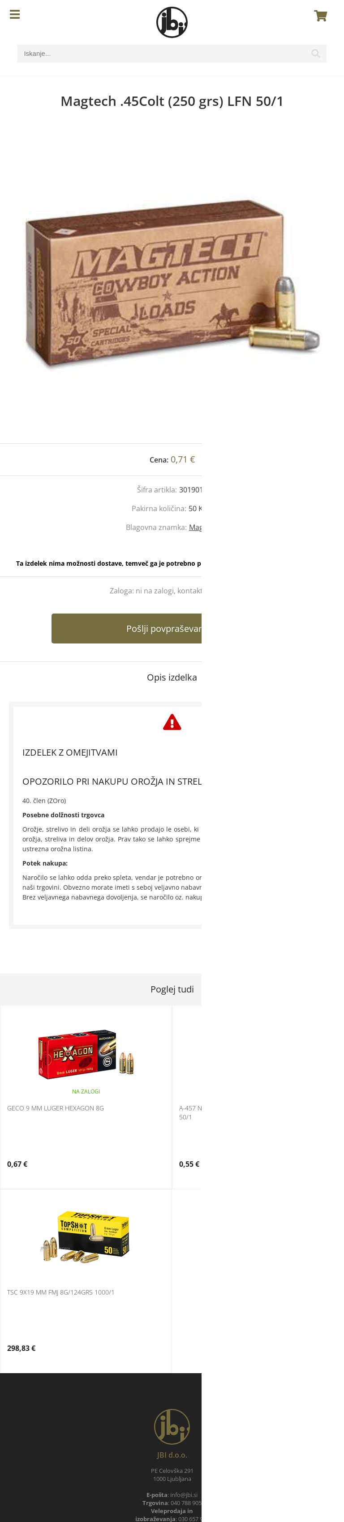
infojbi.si (184, 1495)
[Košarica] (318, 15)
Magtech (203, 527)
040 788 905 (186, 1503)
